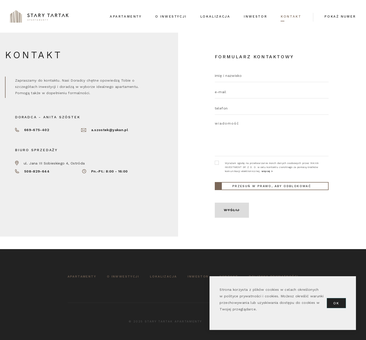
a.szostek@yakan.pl (109, 130)
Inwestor (255, 16)
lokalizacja (163, 276)
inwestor (198, 276)
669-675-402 (36, 130)
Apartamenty (126, 16)
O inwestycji (171, 16)
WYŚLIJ (232, 210)
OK (336, 303)
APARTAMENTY (82, 276)
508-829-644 (36, 171)
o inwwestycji (123, 276)
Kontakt (291, 16)
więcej (266, 171)
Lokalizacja (215, 16)
